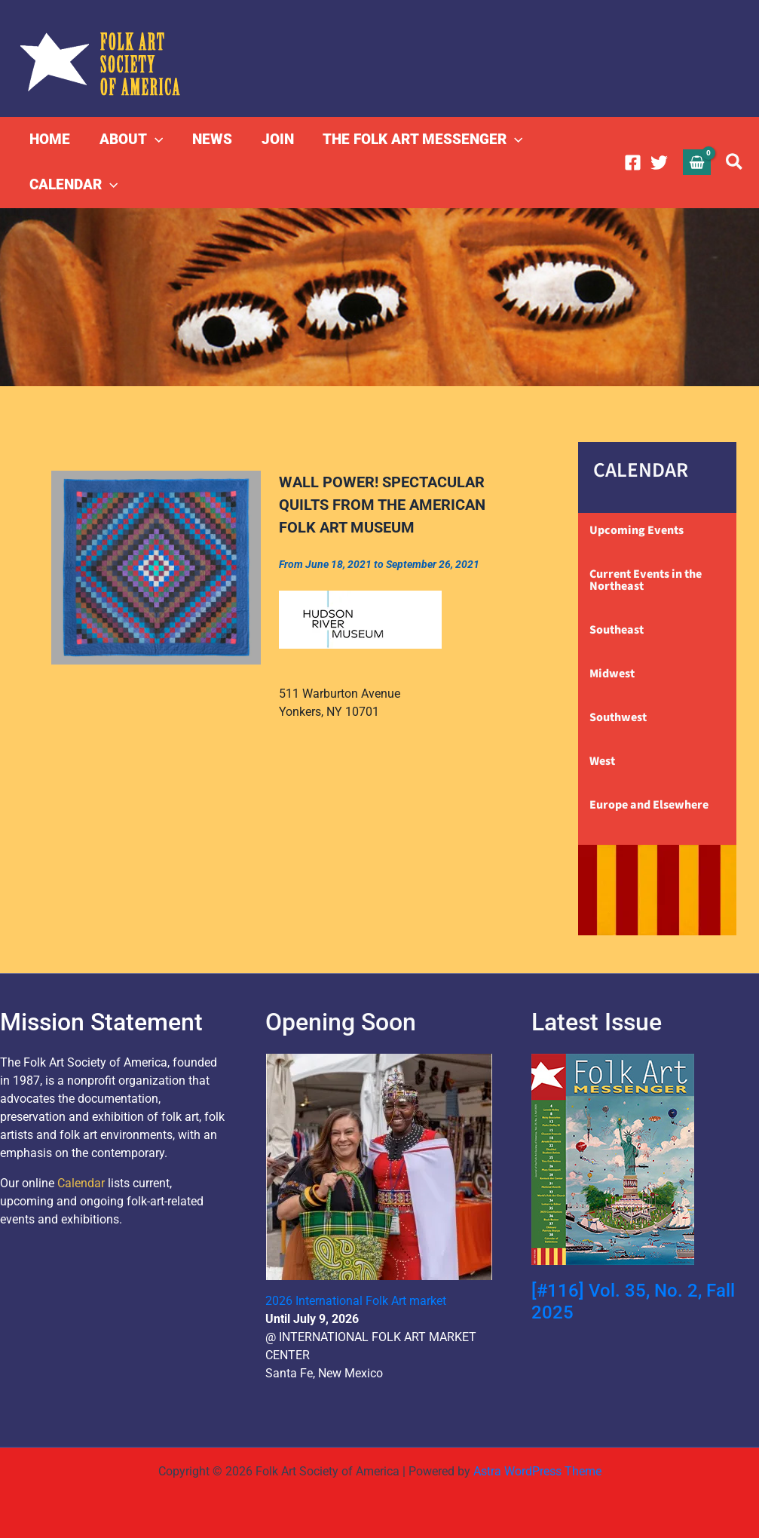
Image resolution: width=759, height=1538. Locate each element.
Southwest (618, 717)
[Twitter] (659, 162)
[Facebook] (632, 162)
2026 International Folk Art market (355, 1301)
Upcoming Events (636, 530)
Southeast (616, 630)
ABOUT (130, 139)
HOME (49, 139)
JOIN (275, 139)
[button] (154, 139)
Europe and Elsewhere (649, 805)
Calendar (81, 1183)
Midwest (612, 673)
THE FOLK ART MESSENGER (420, 139)
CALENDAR (73, 184)
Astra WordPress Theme (537, 1471)
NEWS (211, 139)
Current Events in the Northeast (645, 580)
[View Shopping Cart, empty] (697, 161)
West (602, 761)
